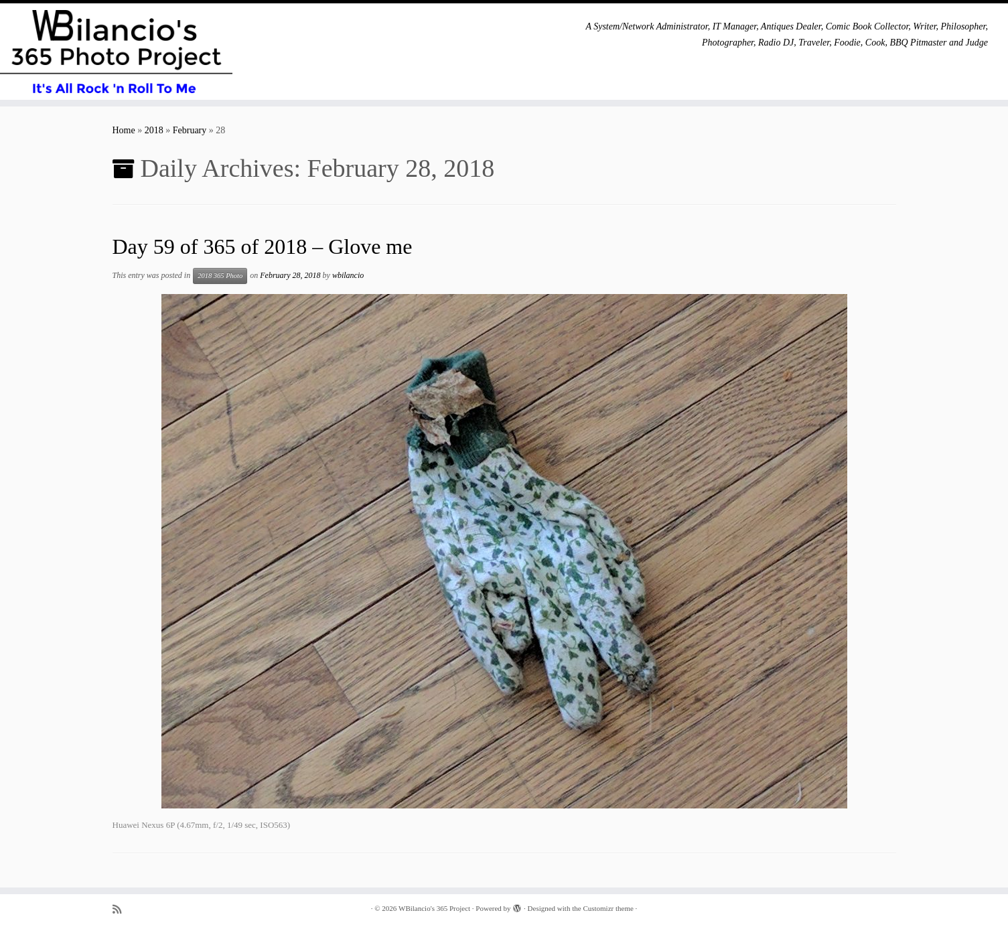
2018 (154, 130)
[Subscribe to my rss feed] (121, 909)
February (190, 130)
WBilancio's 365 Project (434, 908)
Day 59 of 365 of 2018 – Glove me (263, 246)
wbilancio (348, 275)
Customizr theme (608, 908)
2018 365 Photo (220, 275)
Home (124, 130)
